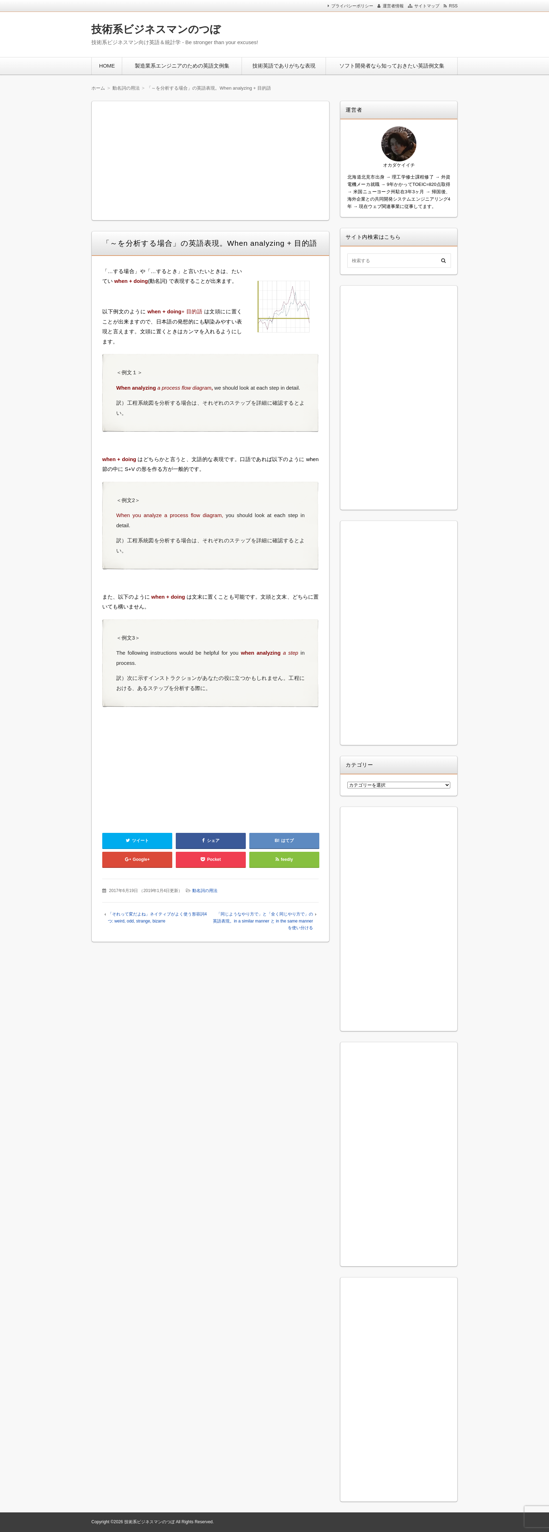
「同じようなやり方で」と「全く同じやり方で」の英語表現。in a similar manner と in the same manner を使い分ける (263, 921)
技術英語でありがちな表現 (283, 66)
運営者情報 (393, 6)
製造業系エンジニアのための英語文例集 (182, 66)
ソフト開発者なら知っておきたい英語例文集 (391, 66)
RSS (453, 6)
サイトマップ (426, 6)
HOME (107, 66)
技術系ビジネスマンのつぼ (156, 29)
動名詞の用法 (204, 890)
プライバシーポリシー (352, 6)
